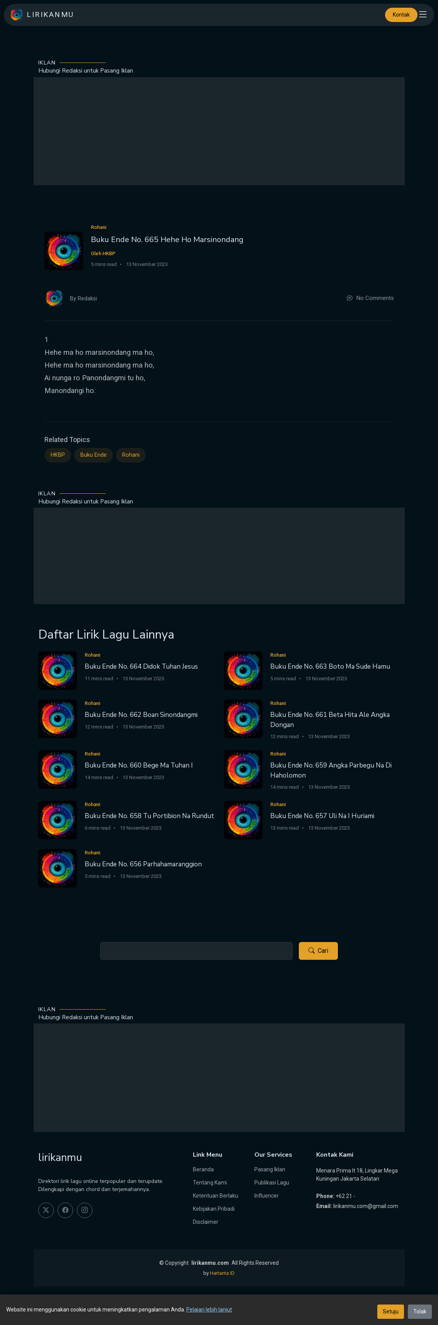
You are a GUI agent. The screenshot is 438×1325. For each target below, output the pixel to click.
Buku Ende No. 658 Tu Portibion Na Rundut (149, 816)
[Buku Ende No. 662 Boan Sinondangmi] (57, 718)
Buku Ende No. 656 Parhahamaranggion (143, 864)
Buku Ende (93, 455)
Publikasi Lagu (271, 1182)
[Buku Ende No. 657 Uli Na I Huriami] (243, 819)
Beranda (203, 1169)
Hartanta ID (222, 1273)
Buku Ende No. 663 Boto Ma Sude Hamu (330, 666)
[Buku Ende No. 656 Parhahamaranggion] (57, 867)
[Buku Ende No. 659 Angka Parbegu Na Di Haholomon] (243, 769)
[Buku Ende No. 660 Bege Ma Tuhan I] (57, 769)
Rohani (131, 455)
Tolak (419, 1311)
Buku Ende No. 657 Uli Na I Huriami (322, 816)
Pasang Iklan (269, 1169)
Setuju (391, 1311)
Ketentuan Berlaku (215, 1195)
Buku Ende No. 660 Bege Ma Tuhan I (139, 765)
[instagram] (84, 1210)
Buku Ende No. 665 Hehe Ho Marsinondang (167, 239)
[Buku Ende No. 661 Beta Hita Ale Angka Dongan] (243, 718)
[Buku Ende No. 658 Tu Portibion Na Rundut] (57, 819)
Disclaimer (205, 1222)
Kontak (401, 15)
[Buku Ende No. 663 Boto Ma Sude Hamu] (243, 670)
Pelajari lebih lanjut (209, 1309)
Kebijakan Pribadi (214, 1208)
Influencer (266, 1195)
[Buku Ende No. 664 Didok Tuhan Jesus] (57, 670)
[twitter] (46, 1210)
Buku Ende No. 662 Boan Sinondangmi (141, 714)
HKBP (58, 455)
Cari (318, 951)
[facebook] (65, 1210)
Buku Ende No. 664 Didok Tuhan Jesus (141, 666)
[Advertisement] (219, 131)
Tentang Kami (210, 1182)
